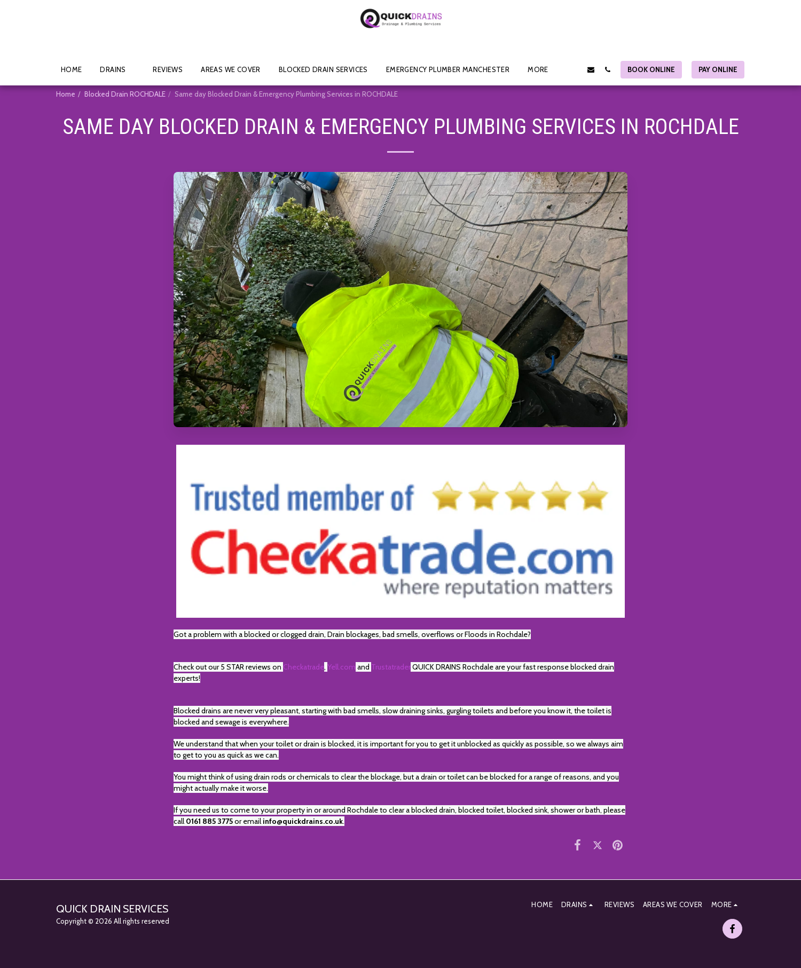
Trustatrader (391, 667)
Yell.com (341, 667)
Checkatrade (303, 667)
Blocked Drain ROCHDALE (125, 94)
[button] (117, 69)
